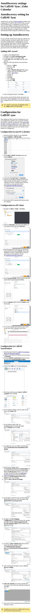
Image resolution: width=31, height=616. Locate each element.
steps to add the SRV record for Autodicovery (15, 123)
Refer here (15, 73)
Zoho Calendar (18, 21)
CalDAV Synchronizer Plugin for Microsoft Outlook (16, 352)
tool (2, 101)
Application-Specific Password (14, 185)
